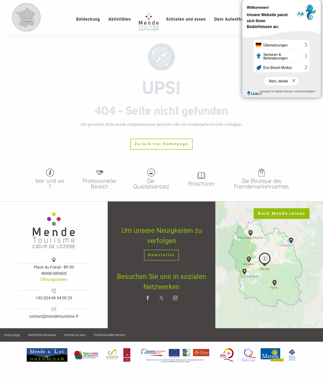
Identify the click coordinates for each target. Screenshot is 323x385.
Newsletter (161, 255)
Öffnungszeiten (54, 279)
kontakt (310, 4)
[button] (300, 19)
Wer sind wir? (286, 4)
